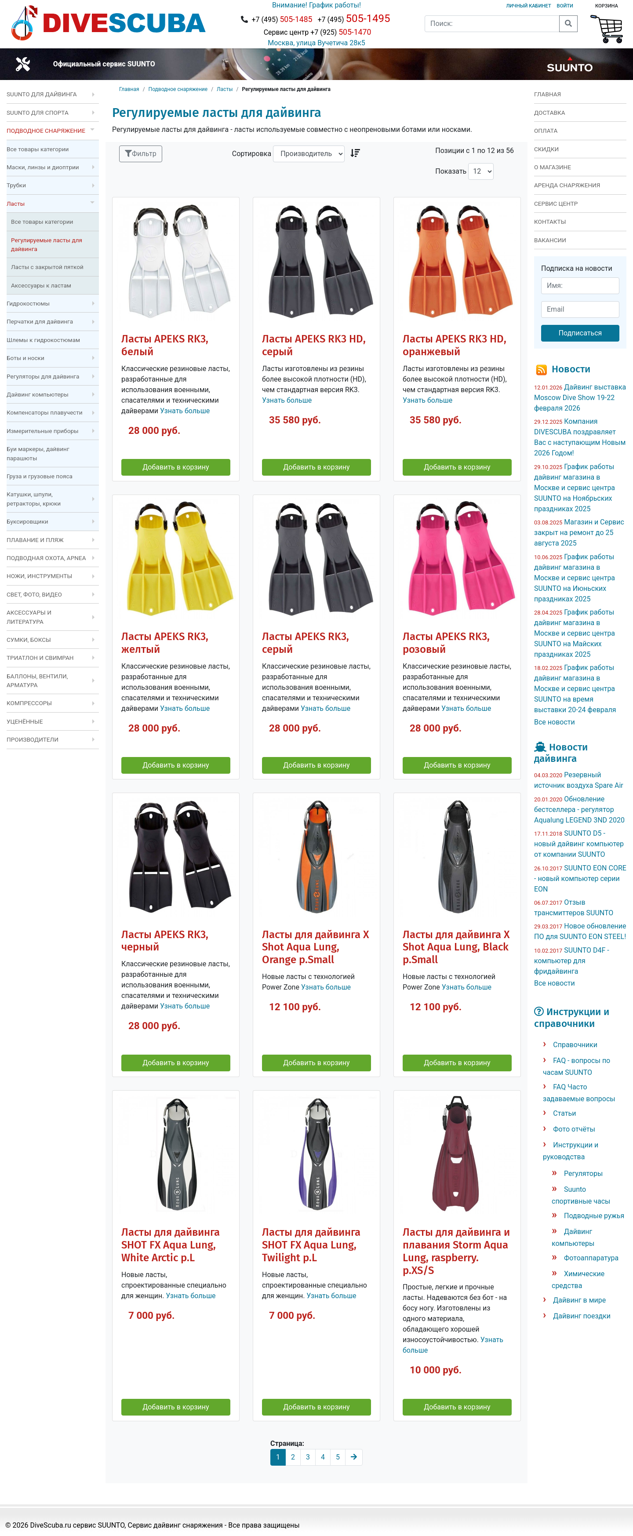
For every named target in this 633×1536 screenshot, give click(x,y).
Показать (450, 171)
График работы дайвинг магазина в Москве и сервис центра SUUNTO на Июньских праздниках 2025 (574, 578)
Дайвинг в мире (579, 1300)
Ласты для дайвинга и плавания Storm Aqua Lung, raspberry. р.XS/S (456, 1251)
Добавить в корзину (175, 467)
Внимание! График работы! (316, 5)
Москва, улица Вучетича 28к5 (316, 43)
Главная (129, 89)
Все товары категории (38, 149)
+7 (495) (281, 19)
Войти (565, 6)
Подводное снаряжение (178, 89)
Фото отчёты (574, 1129)
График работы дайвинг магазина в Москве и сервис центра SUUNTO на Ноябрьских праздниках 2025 (574, 487)
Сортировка (251, 153)
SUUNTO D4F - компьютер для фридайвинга (571, 960)
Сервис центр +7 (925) (316, 32)
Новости (571, 369)
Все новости (554, 722)
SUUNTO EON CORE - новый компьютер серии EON (580, 878)
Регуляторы (583, 1173)
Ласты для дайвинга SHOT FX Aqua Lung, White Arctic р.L (170, 1245)
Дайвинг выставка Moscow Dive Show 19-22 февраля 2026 (580, 397)
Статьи (564, 1113)
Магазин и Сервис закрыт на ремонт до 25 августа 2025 (579, 532)
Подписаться (580, 333)
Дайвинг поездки (582, 1316)
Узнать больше (185, 411)
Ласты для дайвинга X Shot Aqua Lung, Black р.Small (456, 947)
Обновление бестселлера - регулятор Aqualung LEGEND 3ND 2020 (579, 809)
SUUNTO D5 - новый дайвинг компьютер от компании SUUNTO (579, 844)
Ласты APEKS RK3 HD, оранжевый (454, 345)
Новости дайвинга (561, 753)
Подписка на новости (576, 268)
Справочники (575, 1045)
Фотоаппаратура (591, 1258)
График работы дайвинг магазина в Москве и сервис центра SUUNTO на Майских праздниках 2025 (574, 633)
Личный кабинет (528, 6)
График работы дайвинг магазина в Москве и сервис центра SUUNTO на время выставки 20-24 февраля (575, 688)
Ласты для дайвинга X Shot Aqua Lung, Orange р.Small (315, 947)
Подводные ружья (594, 1216)
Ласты (225, 89)
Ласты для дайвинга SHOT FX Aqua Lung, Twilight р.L (311, 1245)
